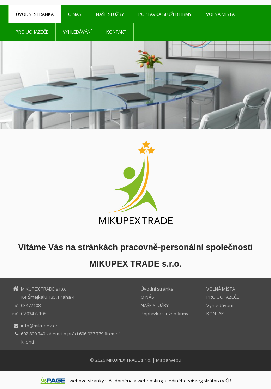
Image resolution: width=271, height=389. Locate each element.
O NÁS (75, 14)
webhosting (150, 380)
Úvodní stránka (35, 14)
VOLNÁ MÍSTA (220, 14)
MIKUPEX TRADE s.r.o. (128, 360)
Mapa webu (168, 360)
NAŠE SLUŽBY (110, 14)
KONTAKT (116, 32)
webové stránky (87, 380)
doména (124, 380)
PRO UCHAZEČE (32, 32)
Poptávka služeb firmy (165, 14)
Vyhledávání (77, 32)
